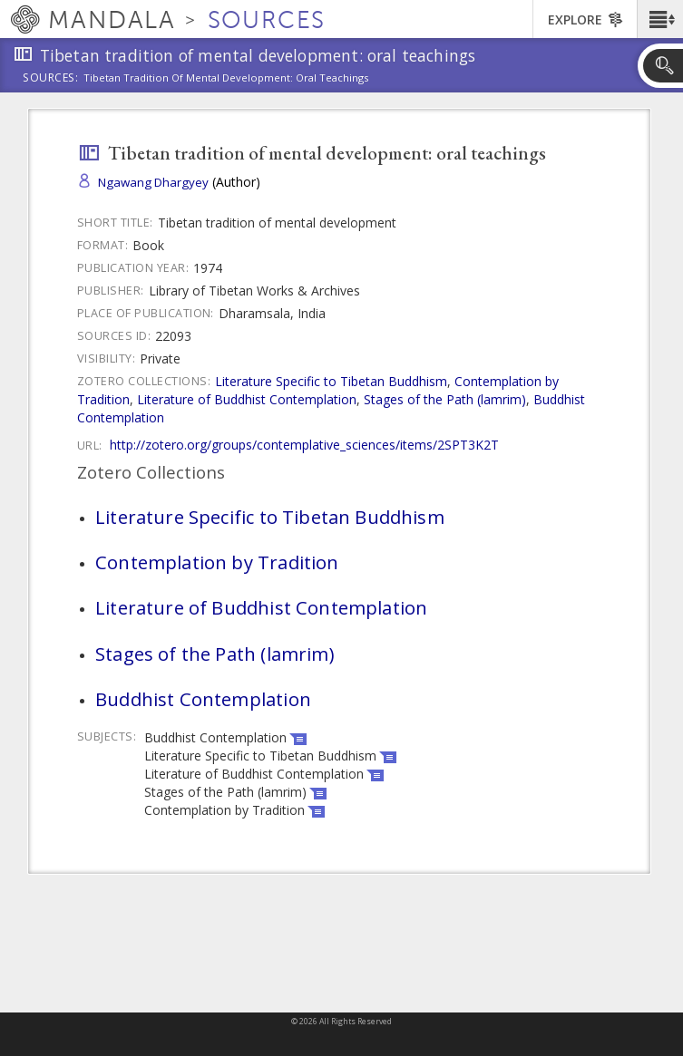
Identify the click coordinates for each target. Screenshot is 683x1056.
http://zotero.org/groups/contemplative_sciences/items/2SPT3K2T (304, 444)
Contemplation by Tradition (217, 562)
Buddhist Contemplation (203, 699)
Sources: (51, 79)
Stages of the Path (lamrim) (445, 399)
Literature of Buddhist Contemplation (246, 399)
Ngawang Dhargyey (153, 182)
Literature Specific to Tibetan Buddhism (331, 381)
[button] (660, 19)
